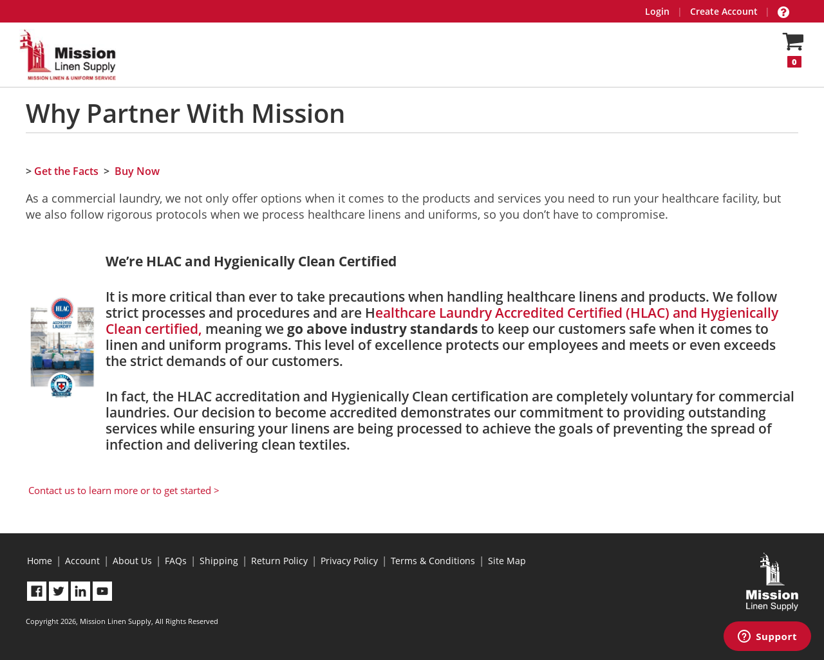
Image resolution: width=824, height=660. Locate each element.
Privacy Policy (349, 561)
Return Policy (279, 561)
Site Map (507, 561)
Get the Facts (66, 171)
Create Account (724, 11)
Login (657, 11)
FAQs (176, 561)
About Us (132, 561)
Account (82, 561)
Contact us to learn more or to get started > (124, 490)
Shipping (219, 561)
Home (39, 561)
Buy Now (137, 171)
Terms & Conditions (433, 561)
